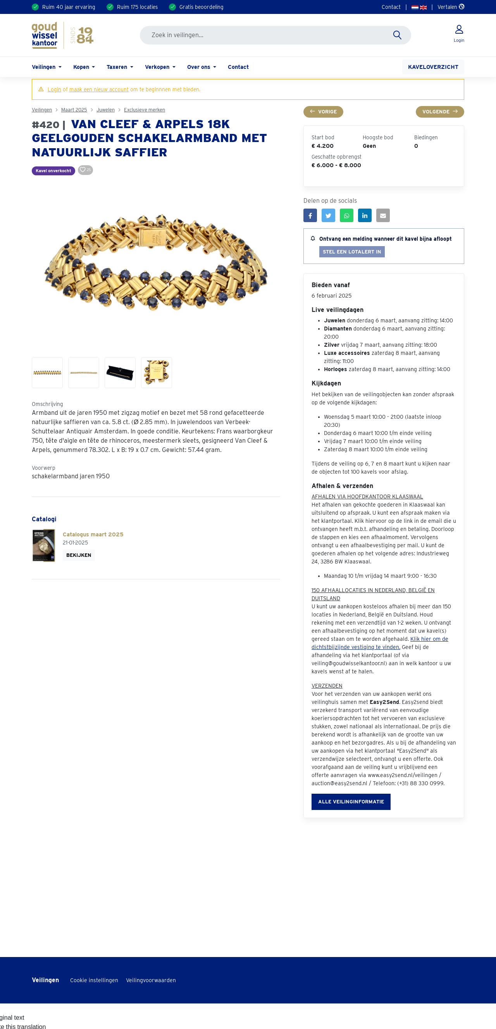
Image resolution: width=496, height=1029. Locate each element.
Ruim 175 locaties (137, 7)
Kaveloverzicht (433, 66)
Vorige (323, 112)
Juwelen (105, 110)
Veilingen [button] (44, 66)
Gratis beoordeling (201, 7)
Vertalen (450, 7)
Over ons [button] (199, 66)
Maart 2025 (74, 110)
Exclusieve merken (144, 110)
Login (54, 89)
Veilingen (42, 110)
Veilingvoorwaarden (151, 980)
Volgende (440, 112)
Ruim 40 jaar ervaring (68, 7)
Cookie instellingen (94, 980)
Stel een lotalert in (352, 252)
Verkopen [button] (158, 66)
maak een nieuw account (99, 89)
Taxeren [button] (118, 66)
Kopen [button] (82, 66)
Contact (391, 7)
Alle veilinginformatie (351, 802)
